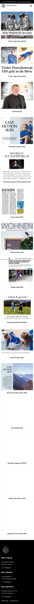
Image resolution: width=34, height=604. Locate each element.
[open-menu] (31, 6)
